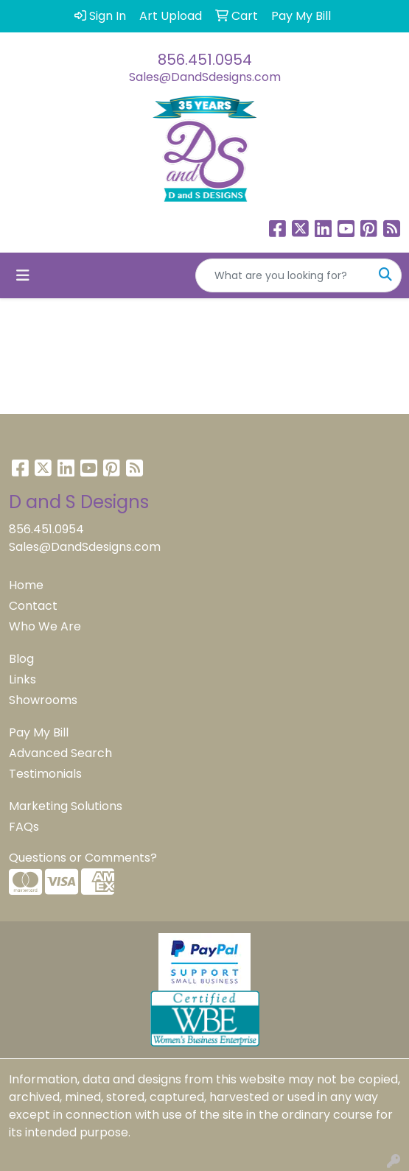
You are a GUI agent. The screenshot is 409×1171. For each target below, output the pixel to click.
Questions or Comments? (83, 857)
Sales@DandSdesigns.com (205, 76)
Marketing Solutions (65, 806)
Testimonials (45, 773)
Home (26, 585)
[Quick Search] (283, 275)
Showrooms (43, 700)
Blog (21, 658)
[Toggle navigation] (22, 275)
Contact (33, 605)
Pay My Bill (39, 732)
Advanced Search (60, 753)
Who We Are (45, 626)
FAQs (24, 826)
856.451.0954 (205, 59)
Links (22, 679)
